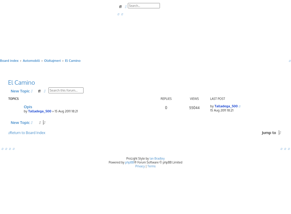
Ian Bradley (157, 158)
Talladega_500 (39, 111)
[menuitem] (118, 14)
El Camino (21, 82)
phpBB (129, 162)
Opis (28, 106)
